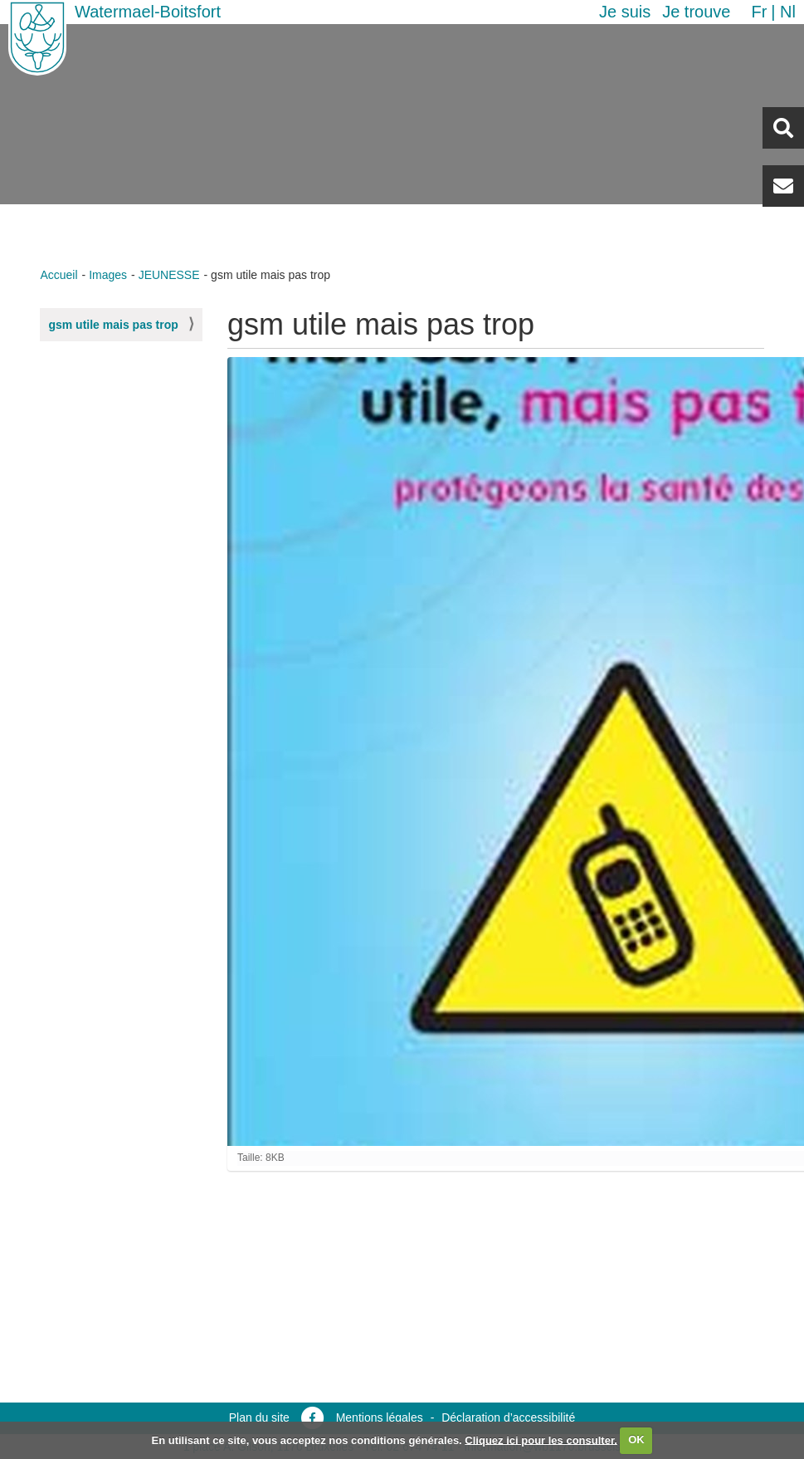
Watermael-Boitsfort (148, 11)
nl (788, 11)
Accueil (58, 275)
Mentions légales (379, 1417)
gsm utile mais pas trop (113, 324)
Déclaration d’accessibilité (508, 1417)
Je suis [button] (625, 11)
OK (636, 1439)
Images (108, 275)
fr (759, 11)
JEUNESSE (169, 275)
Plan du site (259, 1417)
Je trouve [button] (696, 11)
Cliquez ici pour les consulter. (541, 1439)
